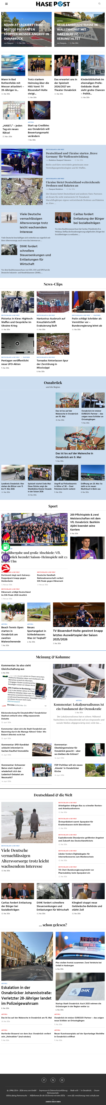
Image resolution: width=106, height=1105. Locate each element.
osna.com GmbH (30, 1090)
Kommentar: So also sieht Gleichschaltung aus (16, 667)
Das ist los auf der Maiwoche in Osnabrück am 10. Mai (67, 413)
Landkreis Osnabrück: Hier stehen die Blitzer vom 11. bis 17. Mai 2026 (12, 486)
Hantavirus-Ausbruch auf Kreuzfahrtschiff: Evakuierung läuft (51, 322)
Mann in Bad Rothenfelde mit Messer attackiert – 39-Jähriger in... (12, 85)
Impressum (43, 1090)
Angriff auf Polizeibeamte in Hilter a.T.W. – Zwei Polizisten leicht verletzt (65, 486)
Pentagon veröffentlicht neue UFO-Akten (15, 362)
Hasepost (10, 43)
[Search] (99, 4)
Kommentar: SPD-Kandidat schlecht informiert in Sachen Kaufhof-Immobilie (15, 748)
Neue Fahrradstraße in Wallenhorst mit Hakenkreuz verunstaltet (77, 32)
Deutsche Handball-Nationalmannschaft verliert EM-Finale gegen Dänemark (50, 578)
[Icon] (17, 301)
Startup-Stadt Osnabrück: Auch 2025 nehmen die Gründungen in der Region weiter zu (78, 1005)
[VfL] (5, 557)
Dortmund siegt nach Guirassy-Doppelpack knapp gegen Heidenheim (16, 578)
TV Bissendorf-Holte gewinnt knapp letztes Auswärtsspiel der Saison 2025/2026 (78, 635)
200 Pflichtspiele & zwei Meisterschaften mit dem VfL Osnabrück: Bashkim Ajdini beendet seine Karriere (85, 522)
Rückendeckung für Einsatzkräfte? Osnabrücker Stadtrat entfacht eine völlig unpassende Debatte (24, 716)
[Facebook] (44, 1080)
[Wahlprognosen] (5, 536)
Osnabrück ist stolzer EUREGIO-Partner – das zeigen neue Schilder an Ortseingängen (92, 415)
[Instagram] (62, 1080)
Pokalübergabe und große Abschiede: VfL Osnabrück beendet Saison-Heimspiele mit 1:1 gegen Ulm (34, 556)
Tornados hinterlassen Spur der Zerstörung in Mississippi (52, 364)
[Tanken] (5, 546)
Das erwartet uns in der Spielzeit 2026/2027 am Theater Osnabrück (65, 85)
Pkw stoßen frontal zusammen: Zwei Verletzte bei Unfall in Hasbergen (79, 964)
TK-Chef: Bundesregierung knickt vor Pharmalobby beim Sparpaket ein (76, 871)
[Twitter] (53, 1080)
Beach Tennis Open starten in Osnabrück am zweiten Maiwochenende (12, 635)
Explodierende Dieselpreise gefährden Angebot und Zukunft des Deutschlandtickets (81, 839)
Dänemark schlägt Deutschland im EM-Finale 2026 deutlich (16, 593)
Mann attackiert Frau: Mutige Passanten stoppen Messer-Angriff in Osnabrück (26, 32)
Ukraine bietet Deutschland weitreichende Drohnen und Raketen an (73, 183)
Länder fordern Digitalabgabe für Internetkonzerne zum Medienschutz (76, 855)
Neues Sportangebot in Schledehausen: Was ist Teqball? (36, 633)
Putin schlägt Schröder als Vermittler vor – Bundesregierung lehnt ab (87, 322)
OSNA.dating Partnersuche (16, 1095)
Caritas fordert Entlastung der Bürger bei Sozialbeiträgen (89, 219)
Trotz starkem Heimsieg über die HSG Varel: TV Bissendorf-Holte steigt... (38, 87)
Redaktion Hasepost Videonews (60, 160)
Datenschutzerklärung (58, 1090)
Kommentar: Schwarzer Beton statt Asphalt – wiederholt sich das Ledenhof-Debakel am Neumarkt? (13, 771)
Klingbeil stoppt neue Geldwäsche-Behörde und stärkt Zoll (87, 906)
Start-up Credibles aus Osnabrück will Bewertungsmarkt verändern (38, 131)
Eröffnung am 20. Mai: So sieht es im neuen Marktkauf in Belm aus (91, 486)
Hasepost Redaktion (56, 189)
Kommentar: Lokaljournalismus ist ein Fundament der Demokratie (79, 706)
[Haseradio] (5, 568)
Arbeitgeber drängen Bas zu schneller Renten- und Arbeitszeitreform (80, 807)
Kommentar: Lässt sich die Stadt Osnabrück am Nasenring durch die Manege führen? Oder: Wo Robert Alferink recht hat (23, 732)
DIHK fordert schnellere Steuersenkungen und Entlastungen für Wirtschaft (35, 255)
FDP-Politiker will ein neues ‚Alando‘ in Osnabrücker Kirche (68, 768)
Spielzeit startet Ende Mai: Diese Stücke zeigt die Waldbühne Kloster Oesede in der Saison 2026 (40, 487)
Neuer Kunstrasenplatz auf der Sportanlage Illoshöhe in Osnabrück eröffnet (79, 1035)
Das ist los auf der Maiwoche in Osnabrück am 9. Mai (74, 455)
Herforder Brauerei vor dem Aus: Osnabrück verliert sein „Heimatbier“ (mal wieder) (26, 1035)
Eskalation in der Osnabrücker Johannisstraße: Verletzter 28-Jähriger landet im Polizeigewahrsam (26, 996)
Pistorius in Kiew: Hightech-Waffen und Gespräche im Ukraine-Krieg (17, 322)
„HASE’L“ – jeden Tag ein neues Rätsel (12, 129)
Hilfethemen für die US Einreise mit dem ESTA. (47, 1095)
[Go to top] (53, 1101)
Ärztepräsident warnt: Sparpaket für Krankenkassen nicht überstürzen (75, 823)
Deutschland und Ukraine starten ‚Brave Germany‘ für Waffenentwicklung (72, 154)
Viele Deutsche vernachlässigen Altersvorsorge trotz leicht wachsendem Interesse (34, 223)
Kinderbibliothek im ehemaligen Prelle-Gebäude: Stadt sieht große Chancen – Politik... (93, 87)
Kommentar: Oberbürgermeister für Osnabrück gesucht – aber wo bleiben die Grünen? (67, 749)
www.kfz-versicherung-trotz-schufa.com (83, 1095)
